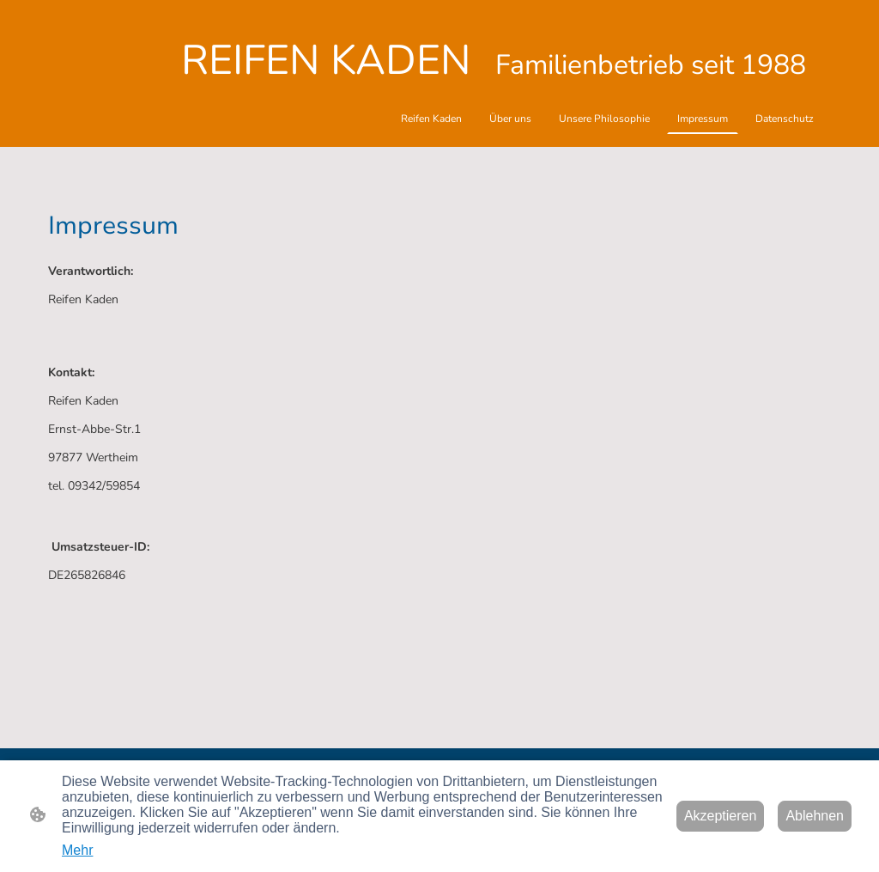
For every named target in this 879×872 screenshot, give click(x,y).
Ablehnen (814, 815)
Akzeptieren (720, 815)
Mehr (77, 850)
